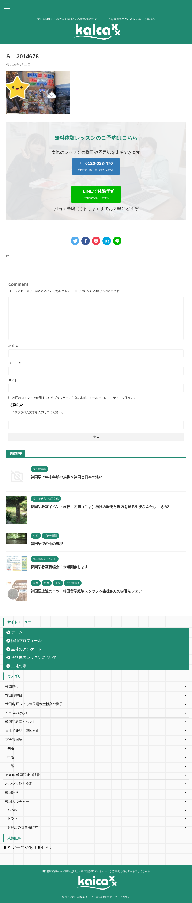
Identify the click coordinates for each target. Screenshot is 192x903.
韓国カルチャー (17, 801)
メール (14, 363)
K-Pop (12, 810)
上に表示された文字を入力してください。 (36, 412)
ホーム (17, 632)
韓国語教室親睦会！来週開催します (61, 567)
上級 (10, 766)
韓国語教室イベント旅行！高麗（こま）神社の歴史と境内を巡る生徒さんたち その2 (104, 507)
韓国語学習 (13, 695)
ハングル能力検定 (18, 784)
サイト (12, 380)
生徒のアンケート (26, 649)
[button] (96, 166)
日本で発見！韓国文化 (22, 730)
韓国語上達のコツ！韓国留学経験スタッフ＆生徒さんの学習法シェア (89, 591)
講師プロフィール (26, 641)
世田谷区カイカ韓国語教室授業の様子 (34, 704)
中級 (10, 757)
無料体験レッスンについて (34, 657)
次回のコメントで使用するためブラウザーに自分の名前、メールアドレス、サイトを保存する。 (75, 397)
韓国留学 (12, 792)
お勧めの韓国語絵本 (22, 827)
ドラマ (12, 818)
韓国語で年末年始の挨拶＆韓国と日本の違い (69, 477)
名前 (13, 346)
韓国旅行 (12, 686)
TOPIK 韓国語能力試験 (22, 775)
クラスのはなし (17, 713)
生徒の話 (18, 666)
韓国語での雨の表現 (48, 544)
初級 (10, 748)
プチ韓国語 (13, 739)
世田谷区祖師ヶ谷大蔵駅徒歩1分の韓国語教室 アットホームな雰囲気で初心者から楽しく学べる (96, 871)
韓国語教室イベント (20, 722)
